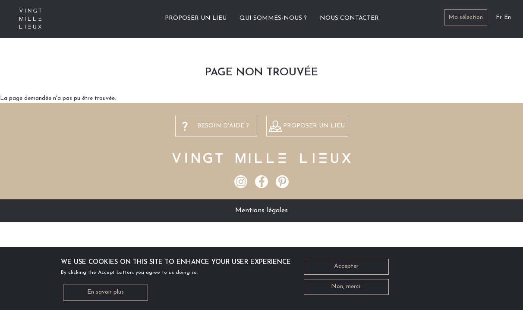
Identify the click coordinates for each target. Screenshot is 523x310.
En (507, 17)
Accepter (346, 270)
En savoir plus (105, 295)
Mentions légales (261, 210)
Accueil (148, 18)
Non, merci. (346, 290)
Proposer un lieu (196, 18)
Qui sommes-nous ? (273, 18)
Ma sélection (465, 17)
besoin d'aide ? (223, 126)
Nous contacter (349, 18)
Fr (499, 17)
